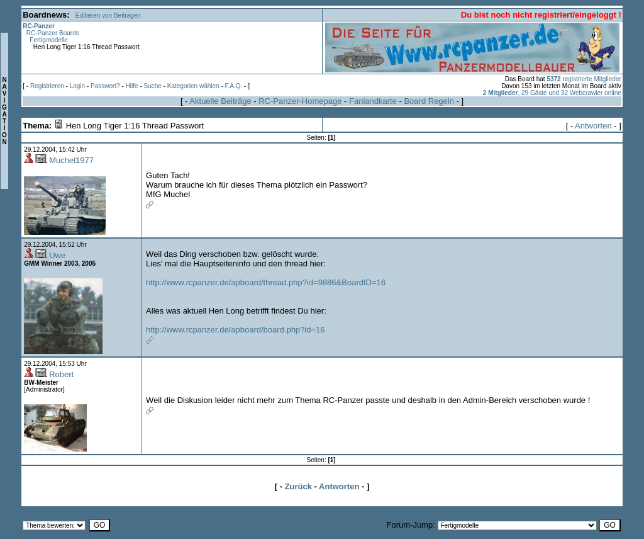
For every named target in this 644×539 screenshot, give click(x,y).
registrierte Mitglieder (584, 79)
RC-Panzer (39, 26)
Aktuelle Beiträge (220, 101)
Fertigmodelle (49, 40)
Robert (61, 374)
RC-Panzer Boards (52, 33)
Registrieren (47, 85)
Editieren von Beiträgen (108, 15)
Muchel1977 (71, 160)
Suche (153, 85)
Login (77, 85)
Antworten (593, 125)
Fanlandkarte (373, 101)
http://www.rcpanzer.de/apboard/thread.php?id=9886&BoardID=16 (266, 282)
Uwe (57, 255)
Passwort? (105, 85)
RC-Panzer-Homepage (299, 101)
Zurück (298, 486)
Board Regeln (429, 101)
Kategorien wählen (193, 85)
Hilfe (132, 85)
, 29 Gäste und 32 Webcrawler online (552, 92)
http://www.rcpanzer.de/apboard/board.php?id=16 (235, 329)
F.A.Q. (234, 85)
